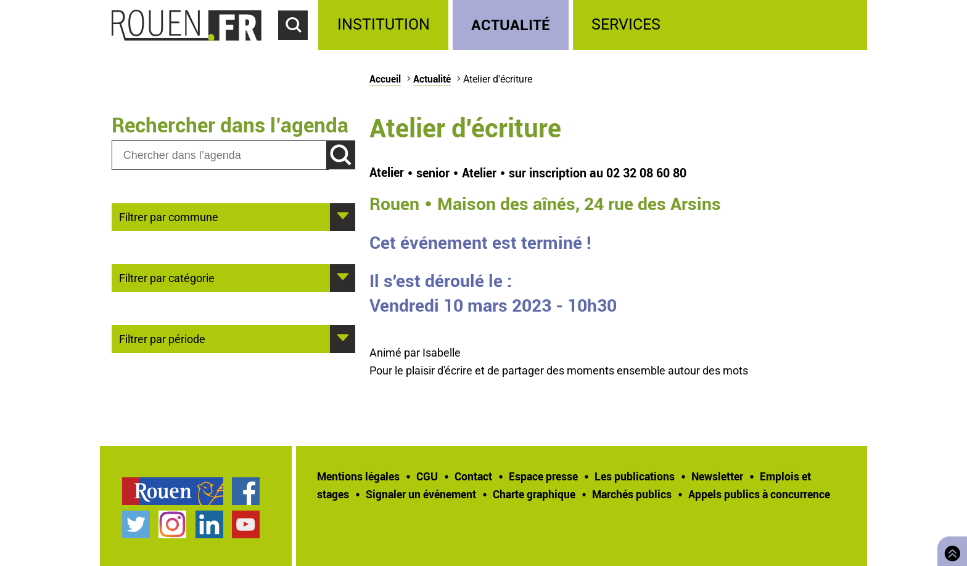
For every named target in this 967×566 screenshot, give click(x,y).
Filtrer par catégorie (167, 277)
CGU (427, 476)
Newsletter (717, 476)
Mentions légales (358, 476)
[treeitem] (385, 25)
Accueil (385, 79)
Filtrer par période (162, 338)
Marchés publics (632, 494)
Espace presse (543, 476)
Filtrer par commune (168, 216)
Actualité (510, 24)
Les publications (635, 476)
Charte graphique (534, 494)
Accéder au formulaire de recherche (298, 47)
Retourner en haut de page (949, 549)
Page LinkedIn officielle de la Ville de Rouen (209, 524)
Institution (383, 24)
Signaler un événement (421, 494)
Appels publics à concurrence (759, 494)
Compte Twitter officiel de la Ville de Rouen (136, 524)
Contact (473, 476)
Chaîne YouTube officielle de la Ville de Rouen (246, 524)
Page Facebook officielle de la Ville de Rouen (246, 491)
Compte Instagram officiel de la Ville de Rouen (172, 524)
